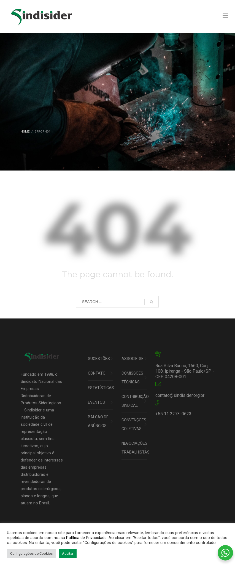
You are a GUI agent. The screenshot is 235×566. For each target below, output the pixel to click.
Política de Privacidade (86, 537)
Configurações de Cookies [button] (31, 553)
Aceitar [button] (67, 553)
